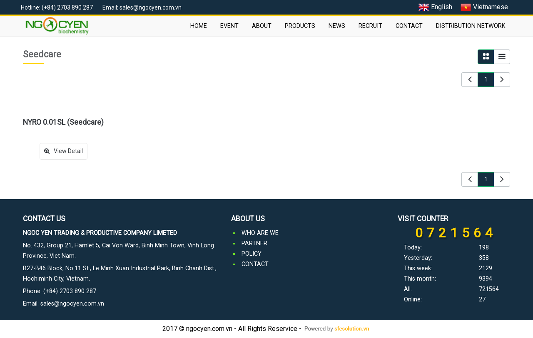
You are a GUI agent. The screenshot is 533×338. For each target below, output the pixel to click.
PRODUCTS (300, 26)
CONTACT (409, 26)
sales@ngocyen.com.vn (72, 303)
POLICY (252, 253)
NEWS (337, 26)
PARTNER (254, 243)
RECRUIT (370, 26)
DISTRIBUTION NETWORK (471, 26)
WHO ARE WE (260, 233)
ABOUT (261, 26)
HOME (198, 26)
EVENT (229, 26)
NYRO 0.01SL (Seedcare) (63, 122)
